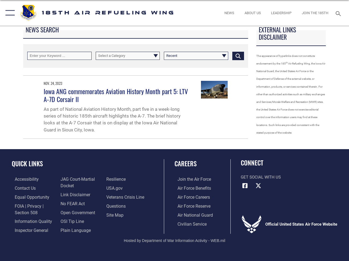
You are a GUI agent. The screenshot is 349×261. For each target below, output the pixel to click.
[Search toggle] (339, 13)
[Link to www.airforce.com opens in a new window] (190, 179)
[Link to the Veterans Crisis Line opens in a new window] (125, 196)
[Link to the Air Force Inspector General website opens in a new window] (28, 228)
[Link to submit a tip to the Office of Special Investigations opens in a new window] (70, 220)
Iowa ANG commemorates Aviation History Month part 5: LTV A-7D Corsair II (116, 95)
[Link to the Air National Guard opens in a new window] (191, 213)
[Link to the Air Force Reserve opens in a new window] (190, 205)
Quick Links (27, 163)
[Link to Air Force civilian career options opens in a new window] (188, 222)
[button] (9, 13)
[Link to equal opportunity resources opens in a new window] (28, 196)
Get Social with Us (261, 177)
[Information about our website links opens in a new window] (73, 194)
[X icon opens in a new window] (258, 186)
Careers (185, 163)
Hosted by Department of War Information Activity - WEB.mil (174, 239)
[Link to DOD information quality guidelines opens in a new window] (29, 220)
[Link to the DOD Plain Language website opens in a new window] (73, 228)
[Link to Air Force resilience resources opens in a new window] (116, 179)
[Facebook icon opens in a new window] (245, 186)
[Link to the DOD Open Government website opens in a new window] (75, 211)
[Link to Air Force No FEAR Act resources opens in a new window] (71, 202)
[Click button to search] (238, 56)
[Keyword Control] (59, 56)
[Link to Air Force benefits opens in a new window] (190, 187)
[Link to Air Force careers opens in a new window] (190, 196)
